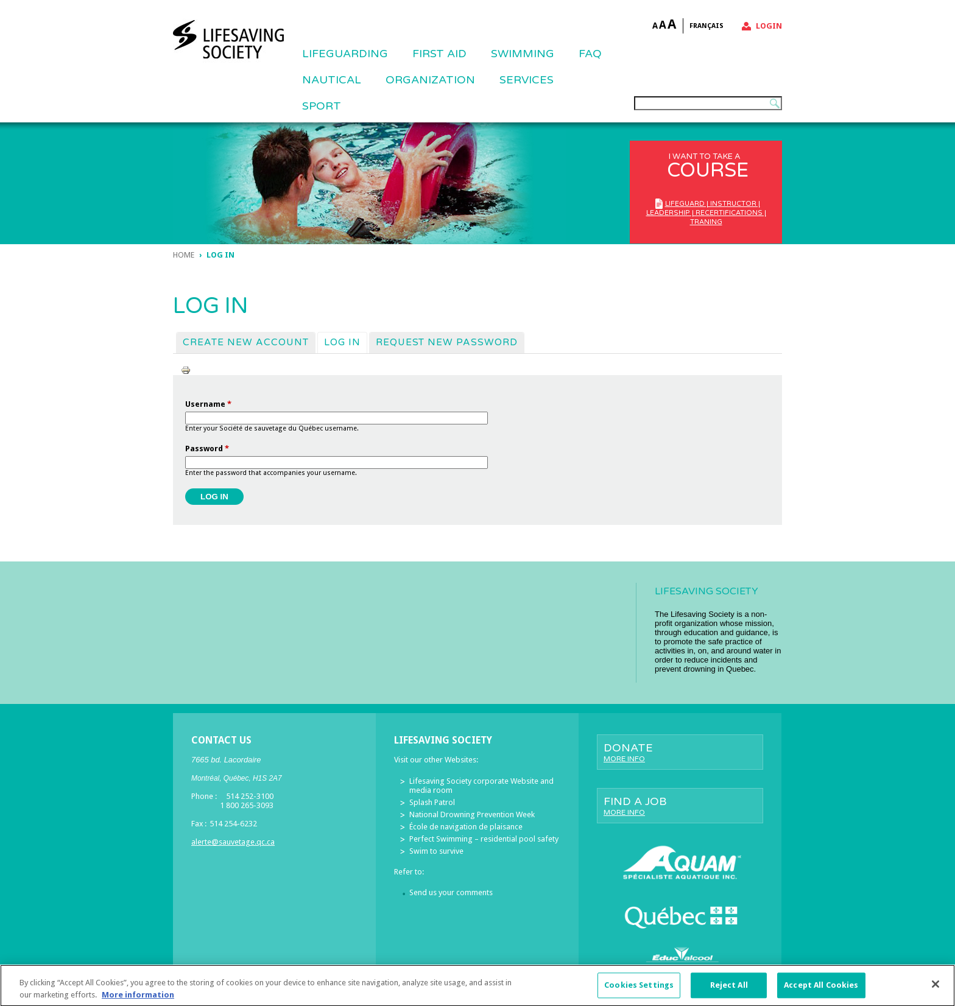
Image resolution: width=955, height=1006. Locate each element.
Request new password (447, 342)
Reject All (729, 990)
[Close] (935, 989)
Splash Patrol (432, 802)
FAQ (590, 53)
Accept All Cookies (821, 990)
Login (769, 25)
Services (526, 79)
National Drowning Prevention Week (472, 814)
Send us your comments (451, 892)
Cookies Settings (639, 990)
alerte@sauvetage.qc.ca (233, 841)
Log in (345, 342)
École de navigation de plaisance (466, 826)
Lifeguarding (345, 53)
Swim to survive (436, 851)
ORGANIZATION (430, 79)
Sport (321, 106)
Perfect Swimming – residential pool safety (484, 838)
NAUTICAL (331, 79)
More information (138, 999)
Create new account (246, 342)
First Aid (439, 53)
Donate (680, 752)
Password (207, 448)
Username (208, 404)
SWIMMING (522, 53)
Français (706, 26)
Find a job (680, 806)
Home (183, 254)
